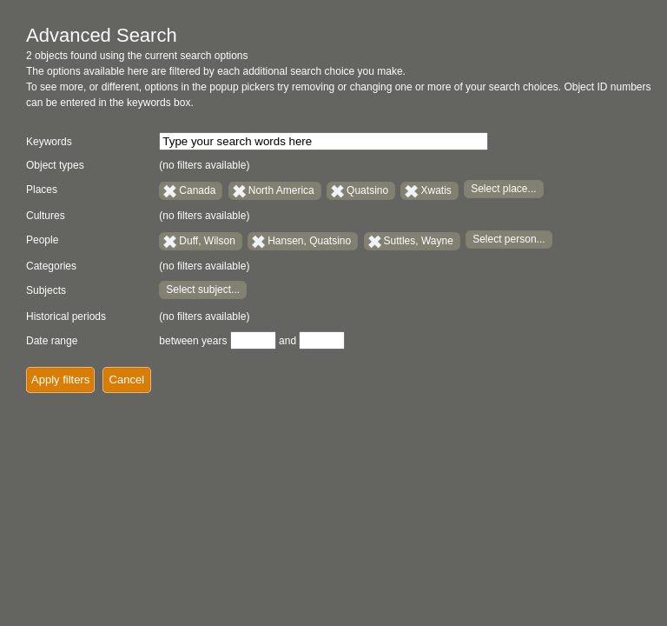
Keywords (49, 142)
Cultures (45, 216)
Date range (51, 341)
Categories (51, 266)
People (42, 240)
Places (41, 189)
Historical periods (66, 316)
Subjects (46, 290)
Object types (55, 165)
